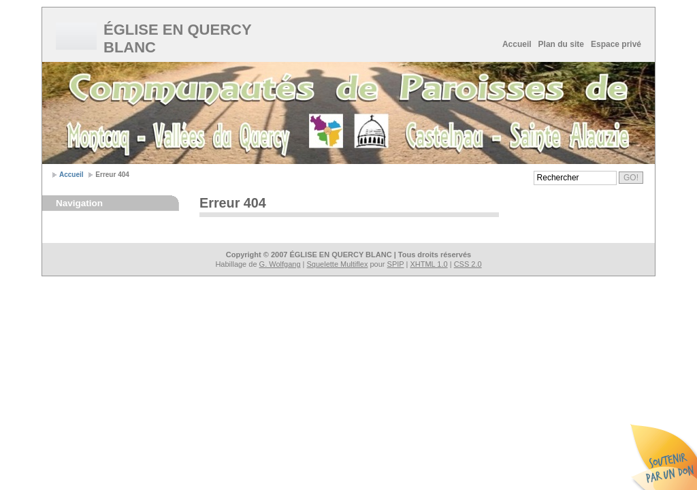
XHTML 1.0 (428, 264)
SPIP (395, 264)
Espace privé (616, 44)
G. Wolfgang (280, 264)
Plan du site (561, 44)
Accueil (517, 44)
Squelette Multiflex (337, 264)
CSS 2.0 (468, 264)
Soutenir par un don (663, 456)
